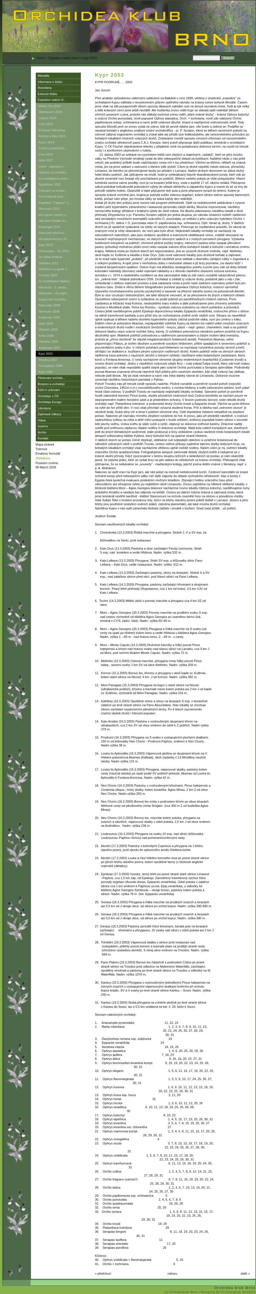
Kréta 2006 (46, 335)
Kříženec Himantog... (53, 130)
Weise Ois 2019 (49, 106)
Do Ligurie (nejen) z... (53, 214)
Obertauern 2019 (50, 112)
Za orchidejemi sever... (54, 178)
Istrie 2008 (46, 323)
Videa (42, 420)
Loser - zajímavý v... (52, 166)
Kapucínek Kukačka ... (54, 299)
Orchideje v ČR (48, 396)
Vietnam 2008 (48, 329)
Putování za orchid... (53, 190)
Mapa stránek (44, 444)
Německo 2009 (49, 311)
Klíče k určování (49, 390)
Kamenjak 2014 (49, 227)
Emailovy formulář (47, 453)
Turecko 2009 (48, 275)
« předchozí (103, 1273)
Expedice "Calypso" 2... (55, 202)
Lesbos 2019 (47, 118)
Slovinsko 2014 (49, 208)
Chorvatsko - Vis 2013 (54, 251)
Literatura (44, 408)
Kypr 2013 (46, 245)
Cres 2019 (46, 124)
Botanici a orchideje (51, 384)
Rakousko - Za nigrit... (54, 293)
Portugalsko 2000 (51, 365)
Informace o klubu (50, 81)
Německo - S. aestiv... (54, 287)
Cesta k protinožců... (53, 148)
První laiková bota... (52, 196)
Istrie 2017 (46, 160)
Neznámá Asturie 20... (54, 239)
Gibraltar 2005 (48, 341)
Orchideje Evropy (49, 402)
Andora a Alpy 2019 (52, 136)
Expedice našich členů (63, 58)
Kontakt (43, 438)
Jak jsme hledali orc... (53, 220)
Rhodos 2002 (48, 360)
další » (245, 1273)
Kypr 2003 (46, 353)
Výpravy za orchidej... (53, 172)
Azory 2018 (46, 142)
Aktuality (44, 75)
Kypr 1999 (46, 372)
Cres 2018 (46, 154)
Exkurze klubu (47, 94)
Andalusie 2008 (49, 317)
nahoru (172, 1273)
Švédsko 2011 (48, 263)
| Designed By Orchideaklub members (227, 1292)
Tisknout (41, 449)
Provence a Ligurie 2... (54, 269)
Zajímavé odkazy (49, 414)
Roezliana (45, 87)
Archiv (42, 432)
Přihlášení (43, 458)
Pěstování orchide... (51, 378)
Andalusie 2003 (49, 347)
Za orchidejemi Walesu (54, 281)
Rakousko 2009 (49, 305)
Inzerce (43, 426)
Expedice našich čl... (52, 99)
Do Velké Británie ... (52, 257)
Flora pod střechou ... (53, 232)
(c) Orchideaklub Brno (181, 1292)
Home (41, 58)
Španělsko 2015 (50, 184)
